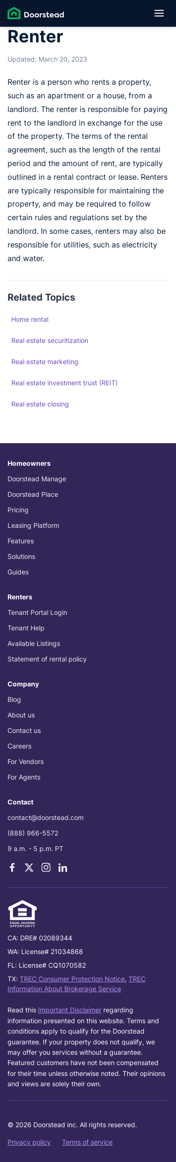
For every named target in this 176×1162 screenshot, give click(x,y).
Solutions (21, 556)
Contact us (24, 730)
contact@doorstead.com (46, 817)
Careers (19, 746)
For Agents (24, 777)
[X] (29, 867)
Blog (14, 699)
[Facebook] (12, 867)
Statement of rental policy (47, 659)
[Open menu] (159, 13)
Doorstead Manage (37, 479)
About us (21, 715)
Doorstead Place (33, 494)
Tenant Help (26, 628)
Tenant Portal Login (37, 612)
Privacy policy (29, 1142)
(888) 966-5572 (33, 833)
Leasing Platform (33, 525)
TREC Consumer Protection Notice (72, 979)
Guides (18, 572)
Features (21, 541)
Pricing (18, 510)
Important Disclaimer (69, 1010)
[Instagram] (46, 867)
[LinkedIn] (63, 867)
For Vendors (26, 761)
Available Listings (34, 643)
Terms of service (87, 1142)
